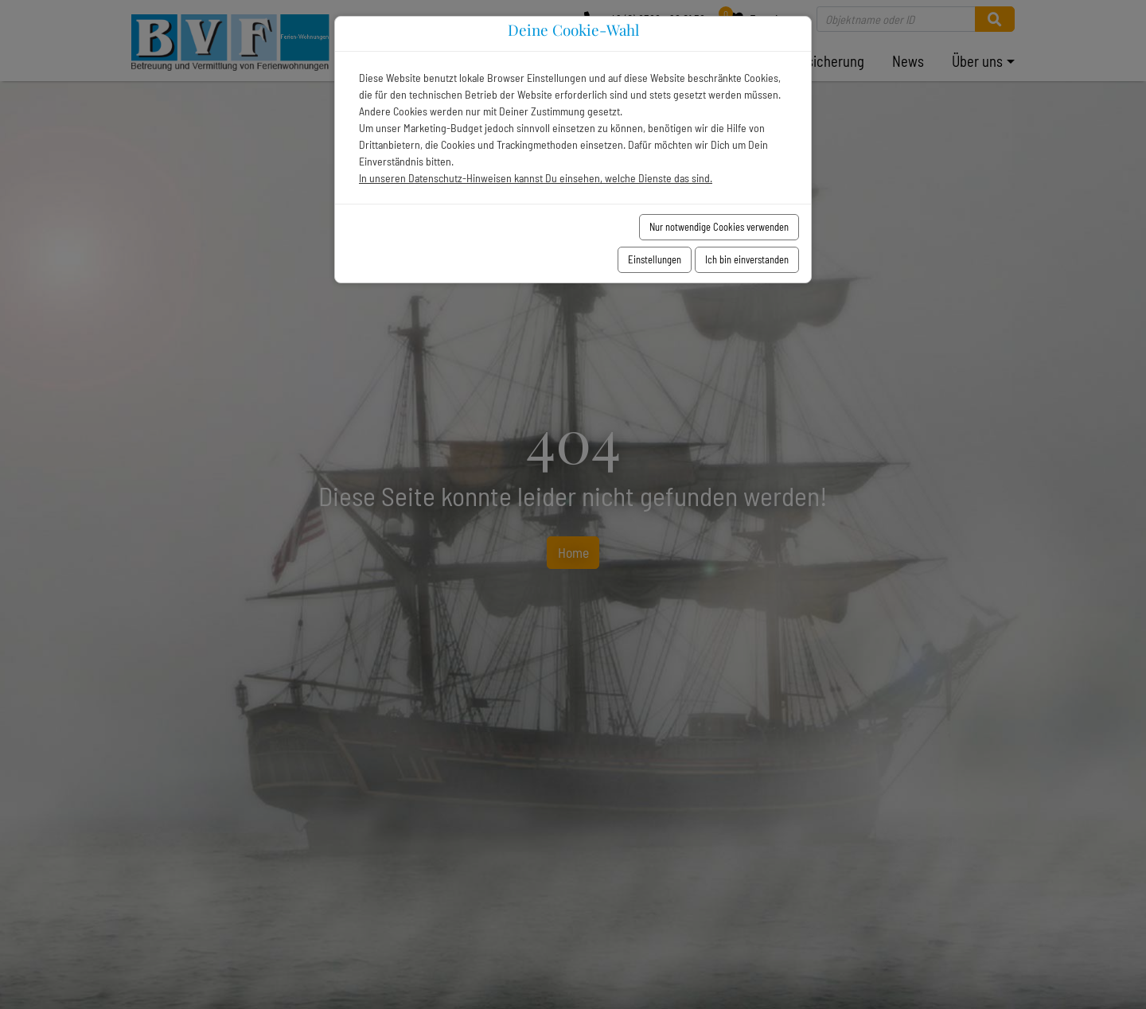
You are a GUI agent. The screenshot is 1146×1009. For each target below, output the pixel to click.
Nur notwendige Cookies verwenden (719, 226)
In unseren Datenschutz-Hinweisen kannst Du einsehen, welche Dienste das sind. (535, 178)
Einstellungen (654, 259)
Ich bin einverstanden (747, 259)
